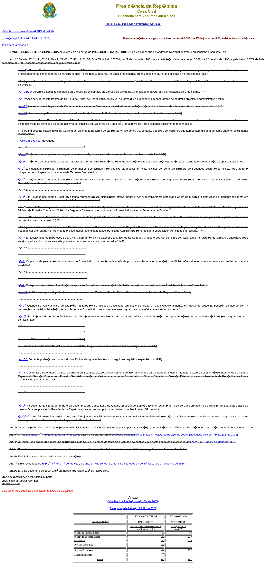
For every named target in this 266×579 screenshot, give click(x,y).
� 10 (22, 416)
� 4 (22, 179)
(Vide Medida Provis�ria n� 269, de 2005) (162, 434)
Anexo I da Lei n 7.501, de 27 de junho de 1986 (50, 434)
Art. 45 (23, 217)
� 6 (22, 261)
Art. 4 (23, 98)
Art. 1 (23, 70)
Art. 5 (23, 106)
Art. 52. (23, 359)
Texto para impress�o (15, 45)
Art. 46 (23, 237)
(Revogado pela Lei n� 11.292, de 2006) (213, 434)
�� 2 (46, 463)
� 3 (22, 168)
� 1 (22, 154)
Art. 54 (23, 372)
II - (20, 339)
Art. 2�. (24, 91)
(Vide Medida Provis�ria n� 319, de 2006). (28, 31)
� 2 (22, 161)
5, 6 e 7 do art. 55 (64, 463)
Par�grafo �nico (29, 140)
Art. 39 (23, 113)
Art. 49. (23, 292)
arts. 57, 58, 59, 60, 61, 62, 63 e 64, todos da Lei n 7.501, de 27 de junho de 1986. (135, 463)
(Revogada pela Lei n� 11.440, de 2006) (26, 38)
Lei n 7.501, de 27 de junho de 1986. (213, 441)
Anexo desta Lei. (125, 434)
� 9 (22, 405)
